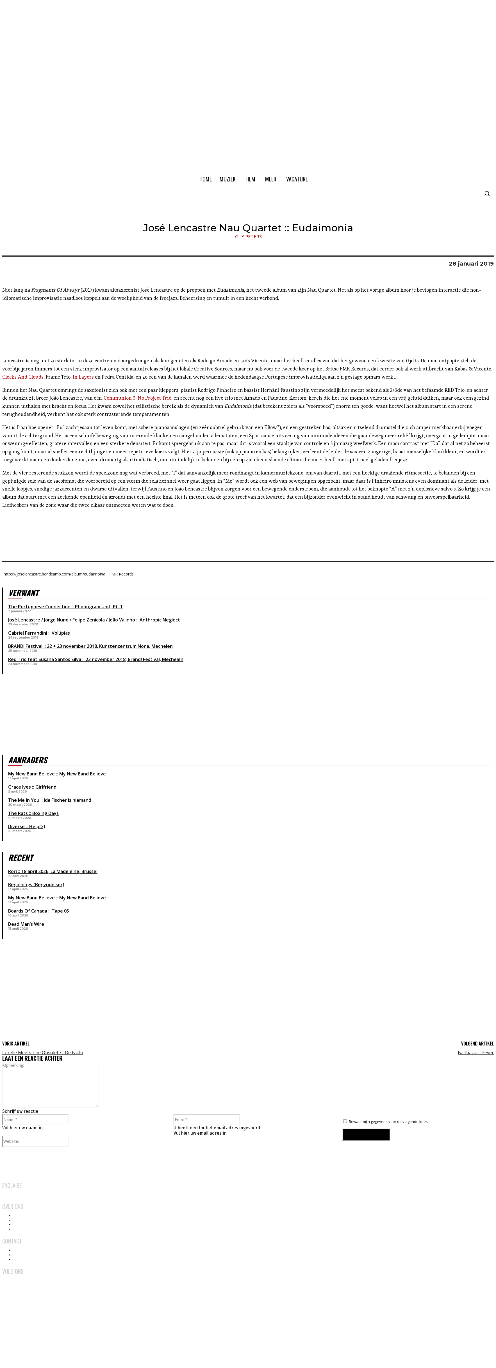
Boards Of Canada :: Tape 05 (38, 911)
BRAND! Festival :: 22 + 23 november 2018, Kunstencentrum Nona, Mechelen (90, 646)
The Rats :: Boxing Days (33, 813)
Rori (12, 871)
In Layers (83, 377)
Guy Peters (248, 237)
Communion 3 (119, 398)
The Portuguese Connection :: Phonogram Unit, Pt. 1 (65, 607)
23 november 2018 (106, 659)
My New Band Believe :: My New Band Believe (57, 774)
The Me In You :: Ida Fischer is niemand (50, 800)
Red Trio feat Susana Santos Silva (44, 659)
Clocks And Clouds (23, 377)
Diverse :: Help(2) (26, 826)
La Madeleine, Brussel (74, 871)
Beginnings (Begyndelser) (36, 884)
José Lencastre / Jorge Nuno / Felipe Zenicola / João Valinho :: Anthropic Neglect (94, 620)
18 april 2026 (34, 871)
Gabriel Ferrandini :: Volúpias (39, 633)
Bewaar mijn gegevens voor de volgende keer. (388, 1121)
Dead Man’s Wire (26, 924)
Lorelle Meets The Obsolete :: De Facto (42, 1052)
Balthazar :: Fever (476, 1052)
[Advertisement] (44, 994)
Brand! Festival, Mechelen (155, 659)
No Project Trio (154, 398)
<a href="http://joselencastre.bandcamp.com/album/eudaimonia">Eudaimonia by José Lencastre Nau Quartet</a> (248, 531)
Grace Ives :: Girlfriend (32, 787)
